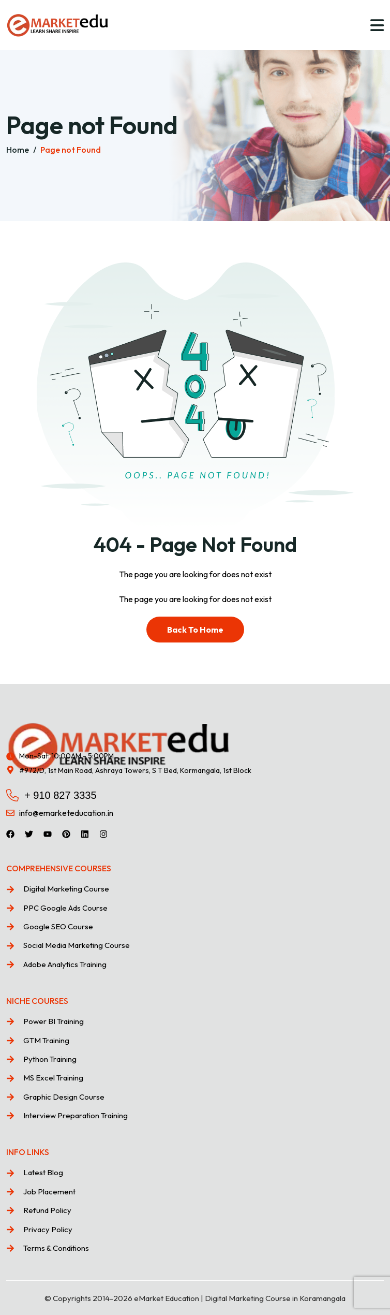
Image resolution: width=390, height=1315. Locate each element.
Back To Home (195, 629)
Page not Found (70, 149)
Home (17, 149)
